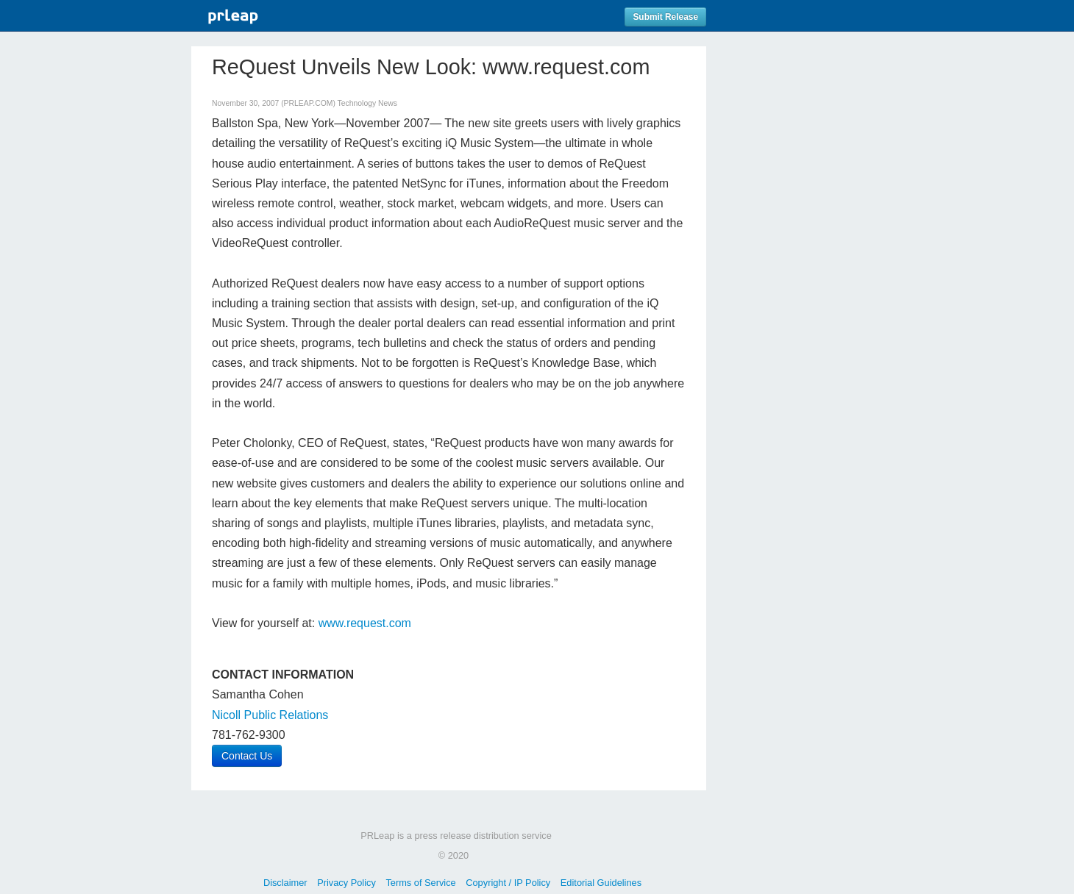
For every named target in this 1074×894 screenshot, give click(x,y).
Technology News (367, 103)
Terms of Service (420, 882)
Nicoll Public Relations (270, 715)
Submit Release (665, 17)
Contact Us (246, 756)
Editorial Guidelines (601, 882)
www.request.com (365, 623)
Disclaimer (285, 882)
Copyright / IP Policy (508, 882)
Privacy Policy (346, 882)
